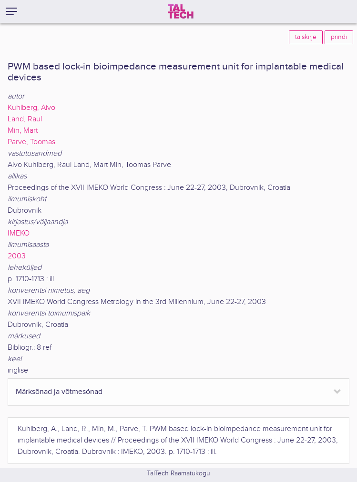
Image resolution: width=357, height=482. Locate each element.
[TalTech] (180, 11)
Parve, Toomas (31, 142)
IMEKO (19, 233)
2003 (17, 256)
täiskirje (305, 37)
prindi (339, 37)
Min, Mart (23, 130)
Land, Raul (25, 119)
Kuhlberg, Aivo (31, 107)
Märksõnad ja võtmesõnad (59, 391)
